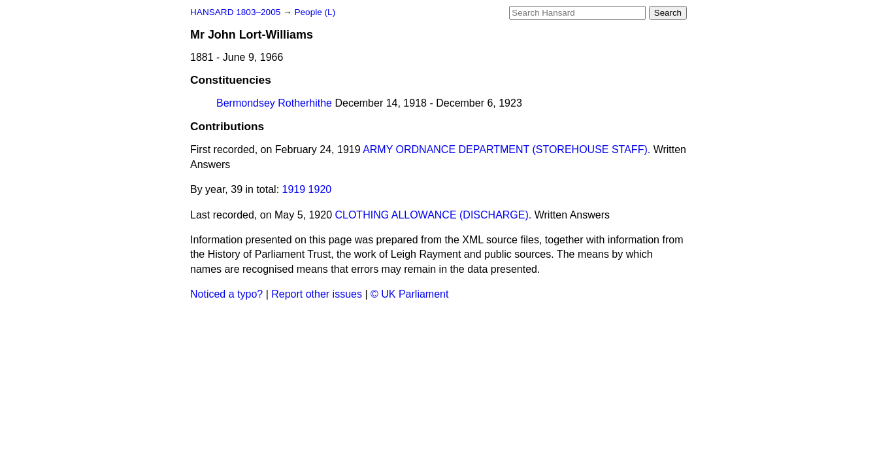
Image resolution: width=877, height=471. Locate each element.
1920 (320, 189)
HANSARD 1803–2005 (235, 12)
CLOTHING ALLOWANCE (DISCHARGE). (433, 214)
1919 (294, 189)
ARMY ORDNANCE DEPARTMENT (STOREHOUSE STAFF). (506, 149)
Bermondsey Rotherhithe (274, 103)
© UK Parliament (409, 294)
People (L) (314, 12)
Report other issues (316, 294)
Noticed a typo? (226, 294)
